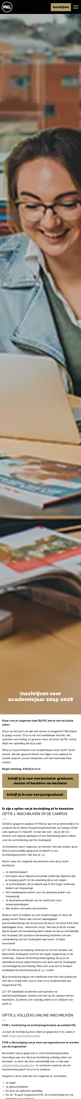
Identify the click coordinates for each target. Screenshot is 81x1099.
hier (43, 970)
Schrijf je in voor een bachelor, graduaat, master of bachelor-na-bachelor (40, 781)
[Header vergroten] (75, 7)
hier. (43, 854)
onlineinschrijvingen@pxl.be (18, 1065)
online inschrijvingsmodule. (24, 1035)
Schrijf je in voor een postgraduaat (35, 794)
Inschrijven (61, 7)
